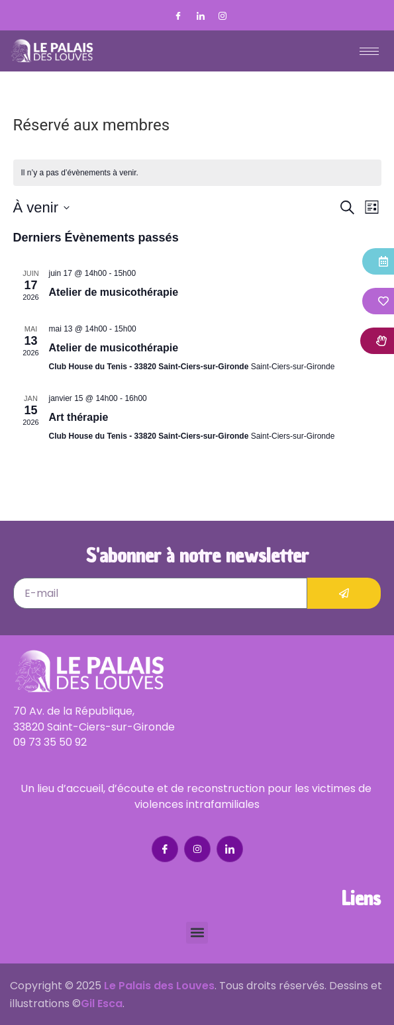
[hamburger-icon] (369, 51)
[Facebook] (178, 16)
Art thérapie (79, 417)
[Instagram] (222, 16)
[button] (197, 933)
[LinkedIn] (201, 16)
